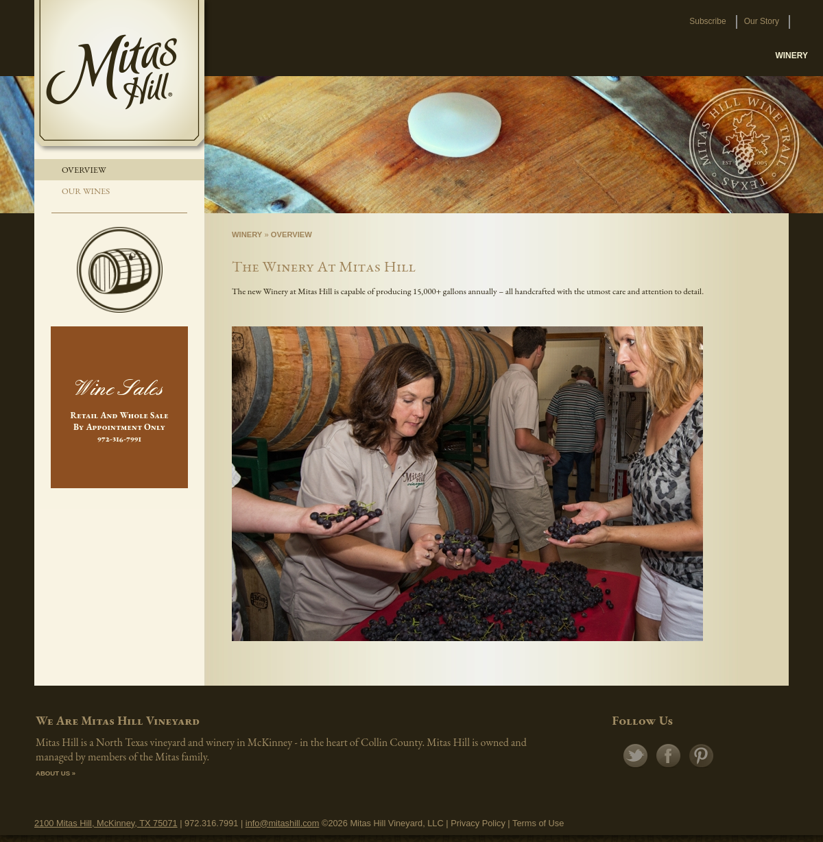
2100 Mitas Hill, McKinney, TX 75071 (106, 823)
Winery (247, 234)
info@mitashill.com (283, 823)
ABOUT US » (55, 773)
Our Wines (86, 191)
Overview (84, 170)
